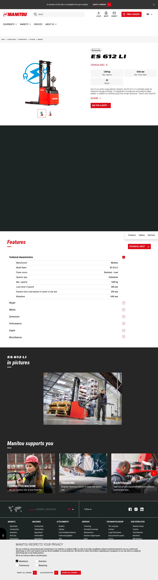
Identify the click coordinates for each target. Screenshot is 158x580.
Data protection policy (116, 536)
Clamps (61, 529)
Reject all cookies (27, 573)
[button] (154, 473)
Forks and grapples (65, 536)
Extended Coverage (91, 529)
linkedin (141, 509)
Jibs (60, 539)
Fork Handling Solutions (67, 532)
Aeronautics (14, 539)
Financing (87, 526)
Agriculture (14, 526)
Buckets (61, 526)
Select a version (102, 4)
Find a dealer (131, 14)
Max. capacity (107, 75)
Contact (111, 529)
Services (86, 522)
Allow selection (49, 573)
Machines (36, 522)
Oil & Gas (13, 536)
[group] (31, 473)
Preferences (24, 565)
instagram (135, 509)
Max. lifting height (140, 75)
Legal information (114, 532)
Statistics (42, 561)
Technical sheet (98, 65)
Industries (13, 532)
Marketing (43, 565)
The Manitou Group (114, 522)
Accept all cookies (71, 573)
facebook (129, 509)
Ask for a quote (101, 105)
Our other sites (138, 522)
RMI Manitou (137, 539)
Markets (12, 522)
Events (110, 539)
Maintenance (88, 532)
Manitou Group (138, 526)
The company (113, 526)
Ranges (106, 83)
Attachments (63, 522)
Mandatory (23, 561)
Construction (14, 529)
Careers (135, 529)
